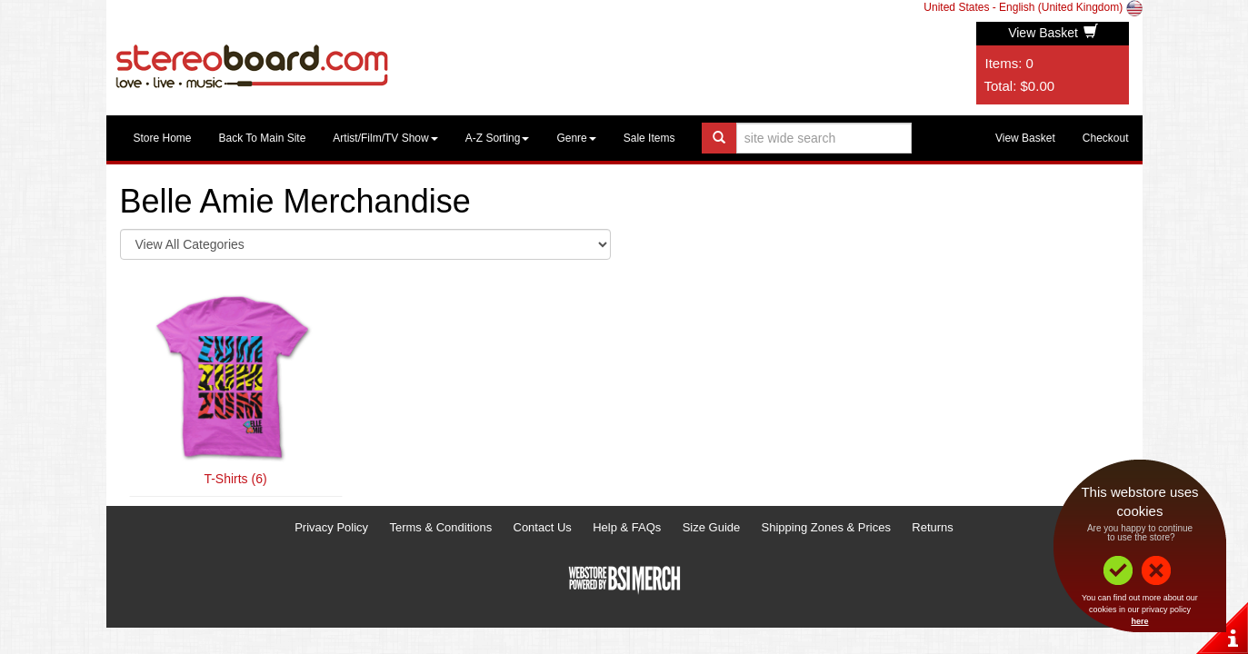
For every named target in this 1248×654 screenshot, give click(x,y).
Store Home (163, 138)
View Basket (1053, 32)
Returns (932, 527)
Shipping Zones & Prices (826, 527)
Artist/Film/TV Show (385, 138)
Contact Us (543, 527)
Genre (575, 138)
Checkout (1106, 138)
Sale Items (649, 138)
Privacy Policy (331, 527)
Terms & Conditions (440, 527)
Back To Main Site (262, 138)
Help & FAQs (627, 527)
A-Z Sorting (497, 138)
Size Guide (712, 527)
